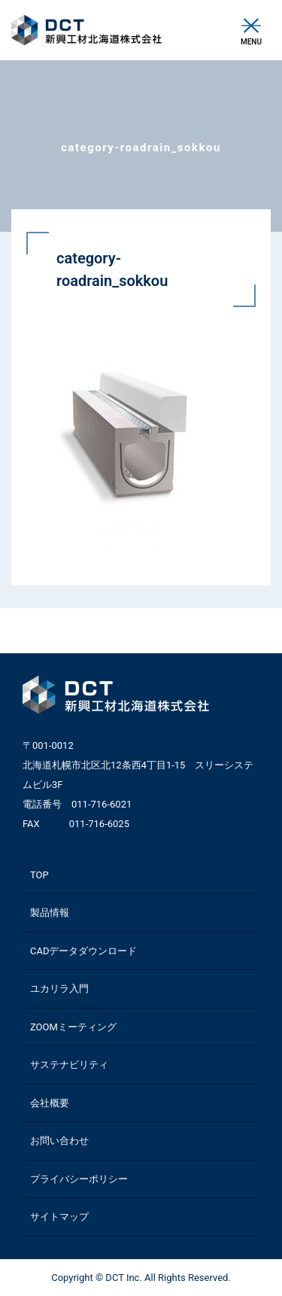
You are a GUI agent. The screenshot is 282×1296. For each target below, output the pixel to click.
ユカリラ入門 (59, 988)
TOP (39, 875)
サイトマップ (59, 1216)
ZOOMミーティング (73, 1027)
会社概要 (49, 1103)
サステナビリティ (69, 1064)
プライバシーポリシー (79, 1179)
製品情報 (49, 912)
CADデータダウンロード (83, 951)
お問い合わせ (59, 1140)
